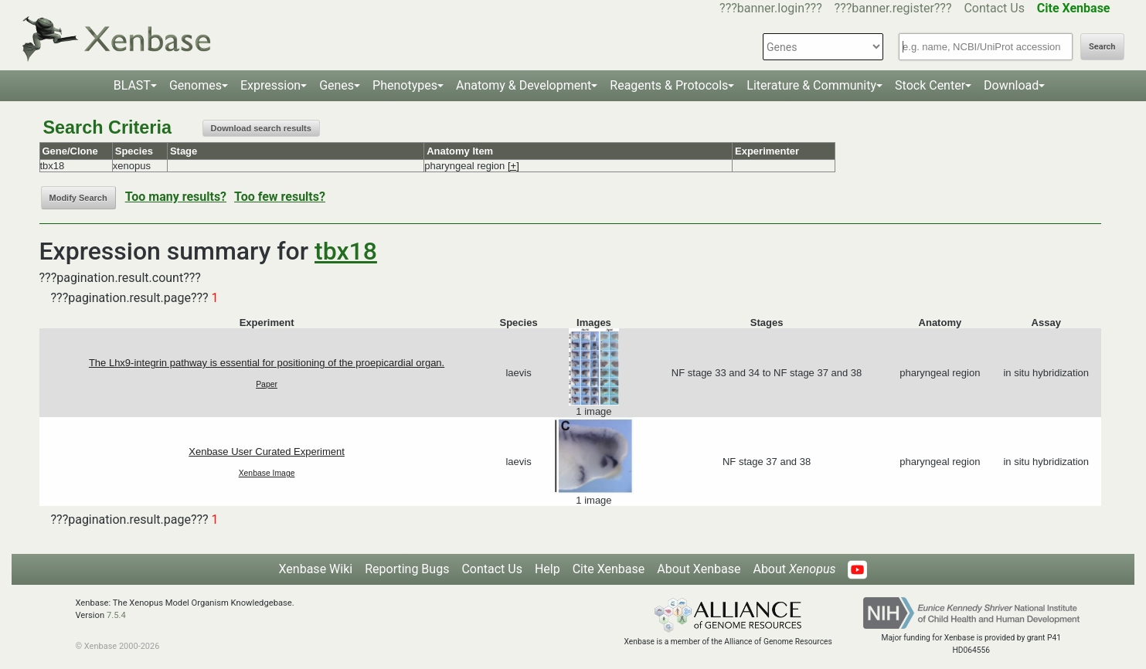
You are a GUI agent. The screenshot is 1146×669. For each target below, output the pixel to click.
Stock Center (930, 85)
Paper (266, 384)
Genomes (195, 85)
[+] (513, 165)
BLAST (132, 85)
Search (1102, 47)
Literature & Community (811, 85)
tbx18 (346, 251)
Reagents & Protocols (669, 85)
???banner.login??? (770, 8)
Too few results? (279, 196)
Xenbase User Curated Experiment (267, 451)
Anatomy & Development (523, 85)
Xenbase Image (267, 473)
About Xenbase (698, 569)
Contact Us (994, 8)
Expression (270, 85)
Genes (336, 85)
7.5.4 (116, 615)
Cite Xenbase (609, 569)
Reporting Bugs (407, 569)
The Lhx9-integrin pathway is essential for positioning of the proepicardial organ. (266, 362)
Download (1011, 85)
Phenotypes (404, 85)
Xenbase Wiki (316, 569)
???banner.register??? (893, 8)
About (794, 569)
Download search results (261, 128)
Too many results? (175, 196)
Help (547, 569)
